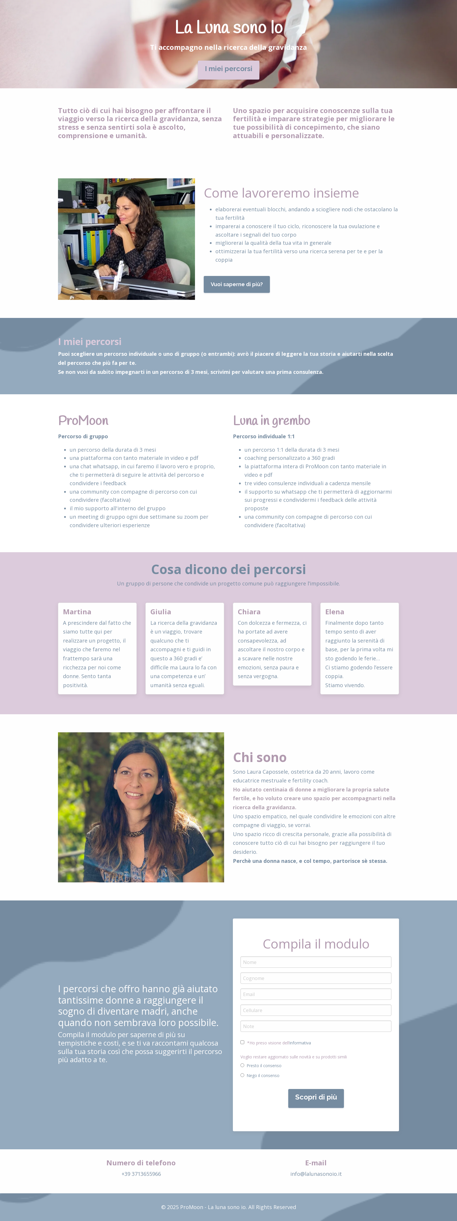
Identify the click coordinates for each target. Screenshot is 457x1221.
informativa (300, 1043)
